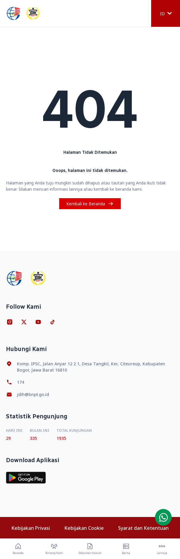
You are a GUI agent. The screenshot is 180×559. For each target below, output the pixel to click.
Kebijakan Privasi (30, 528)
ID (166, 13)
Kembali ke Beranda (90, 204)
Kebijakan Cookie (84, 528)
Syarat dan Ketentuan (143, 528)
